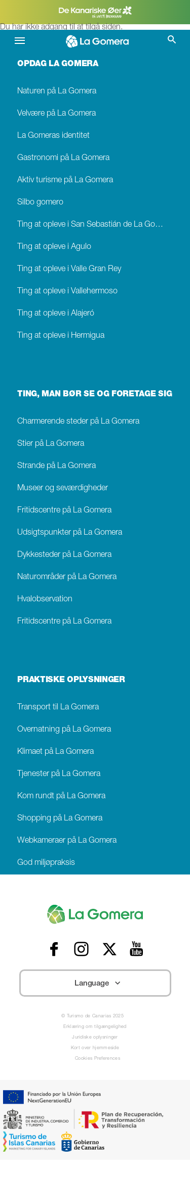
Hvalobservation (44, 599)
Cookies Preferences (97, 1059)
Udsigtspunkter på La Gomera (69, 533)
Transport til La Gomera (58, 707)
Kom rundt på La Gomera (61, 796)
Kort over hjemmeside (95, 1048)
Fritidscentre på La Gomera (64, 510)
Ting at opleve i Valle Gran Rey (69, 269)
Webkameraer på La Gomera (67, 841)
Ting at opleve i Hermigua (60, 336)
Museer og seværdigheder (62, 488)
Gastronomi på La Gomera (63, 158)
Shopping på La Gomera (59, 818)
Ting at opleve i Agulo (54, 247)
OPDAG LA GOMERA (57, 65)
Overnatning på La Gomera (64, 730)
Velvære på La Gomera (56, 114)
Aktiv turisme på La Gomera (65, 180)
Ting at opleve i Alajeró (55, 314)
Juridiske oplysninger (95, 1038)
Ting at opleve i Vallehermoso (67, 291)
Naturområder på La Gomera (67, 577)
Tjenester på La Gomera (58, 774)
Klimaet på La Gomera (55, 752)
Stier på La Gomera (50, 444)
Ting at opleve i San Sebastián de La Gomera (94, 225)
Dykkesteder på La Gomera (64, 555)
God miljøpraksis (46, 863)
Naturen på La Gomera (56, 91)
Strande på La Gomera (56, 466)
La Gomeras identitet (53, 136)
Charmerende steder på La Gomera (78, 422)
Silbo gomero (40, 202)
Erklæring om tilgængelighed (94, 1027)
